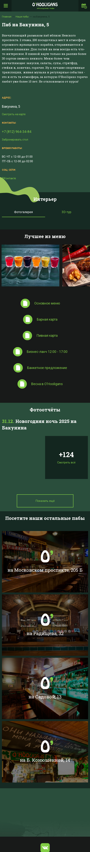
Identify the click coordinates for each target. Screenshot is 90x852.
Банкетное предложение (47, 368)
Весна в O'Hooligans (47, 384)
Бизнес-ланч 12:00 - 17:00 (47, 352)
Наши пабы (22, 16)
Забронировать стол (15, 139)
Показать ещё (45, 501)
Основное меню (47, 303)
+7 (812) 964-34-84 (16, 132)
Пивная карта (47, 335)
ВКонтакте (9, 178)
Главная (6, 16)
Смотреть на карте (14, 114)
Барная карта (47, 319)
